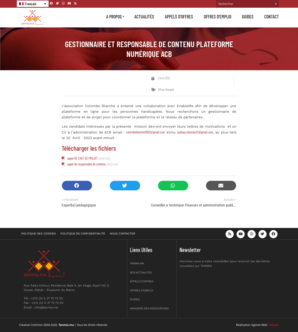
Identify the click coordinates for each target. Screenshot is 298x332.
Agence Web (259, 325)
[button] (77, 186)
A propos (114, 16)
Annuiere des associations (149, 308)
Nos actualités (141, 272)
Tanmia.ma (137, 263)
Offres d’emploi (217, 16)
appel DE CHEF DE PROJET (82, 158)
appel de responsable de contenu (86, 164)
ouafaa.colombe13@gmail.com (195, 132)
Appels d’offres (179, 16)
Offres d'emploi (166, 89)
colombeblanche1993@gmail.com (145, 132)
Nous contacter (122, 233)
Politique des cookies (38, 233)
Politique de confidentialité (83, 233)
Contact (271, 16)
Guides (248, 16)
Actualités (144, 16)
